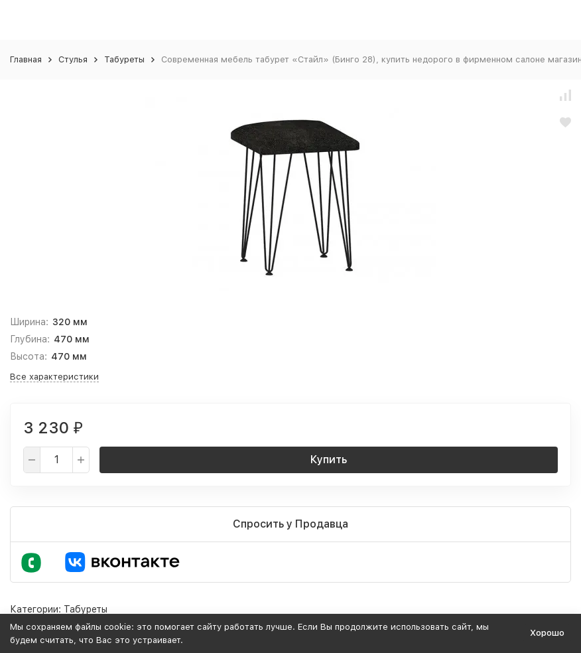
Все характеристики (54, 377)
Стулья (73, 59)
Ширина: (29, 322)
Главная (26, 59)
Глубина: (30, 339)
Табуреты (124, 59)
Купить (328, 459)
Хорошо (547, 633)
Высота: (28, 356)
